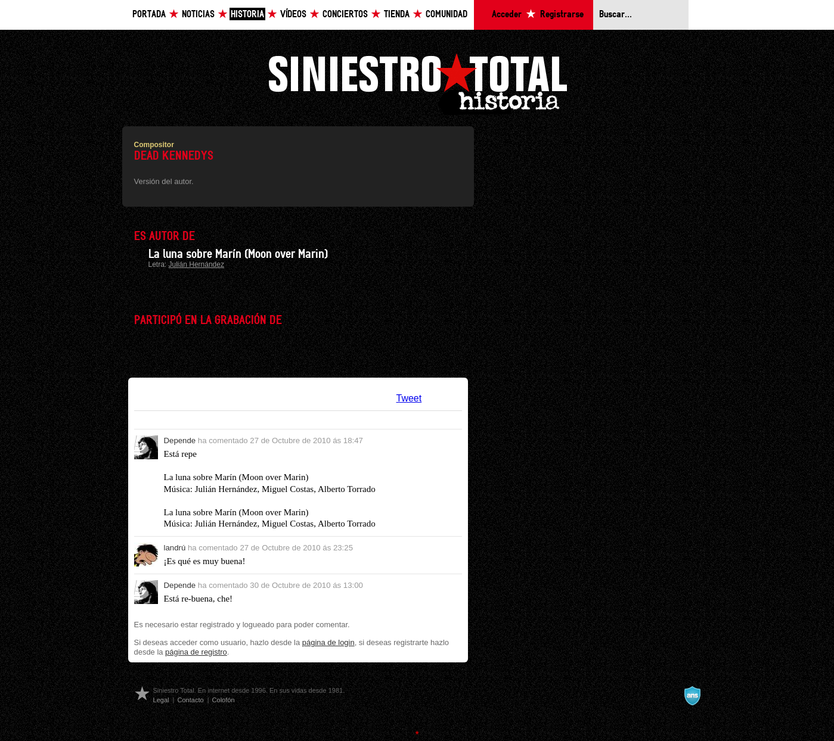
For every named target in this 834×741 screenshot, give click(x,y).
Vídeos (293, 14)
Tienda (397, 14)
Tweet (409, 398)
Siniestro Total (417, 82)
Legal (161, 699)
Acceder (507, 14)
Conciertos (345, 14)
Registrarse (562, 14)
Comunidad (446, 14)
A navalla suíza (692, 695)
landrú (175, 547)
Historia (247, 14)
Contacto (190, 699)
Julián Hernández (196, 264)
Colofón (223, 699)
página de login (328, 642)
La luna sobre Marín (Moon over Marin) (238, 254)
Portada (149, 14)
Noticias (198, 14)
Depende (180, 440)
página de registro (196, 651)
